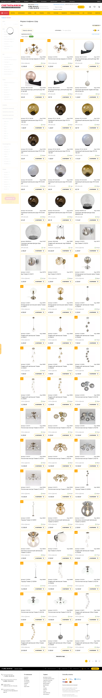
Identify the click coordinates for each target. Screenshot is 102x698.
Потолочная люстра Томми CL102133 (59, 428)
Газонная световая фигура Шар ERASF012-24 (85, 213)
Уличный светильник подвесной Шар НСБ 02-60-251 (86, 90)
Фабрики (26, 678)
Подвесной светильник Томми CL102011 (30, 336)
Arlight (6, 156)
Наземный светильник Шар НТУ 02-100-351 (86, 152)
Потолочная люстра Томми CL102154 (86, 581)
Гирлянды (7, 62)
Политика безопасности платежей (69, 685)
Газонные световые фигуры (10, 59)
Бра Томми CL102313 (54, 274)
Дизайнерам (54, 1)
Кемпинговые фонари (9, 71)
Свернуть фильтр (27, 30)
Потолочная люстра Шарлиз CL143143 (60, 59)
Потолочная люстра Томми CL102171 (32, 489)
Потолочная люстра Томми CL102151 (32, 458)
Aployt (6, 154)
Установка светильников (48, 678)
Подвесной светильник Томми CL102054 (57, 582)
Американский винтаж (9, 82)
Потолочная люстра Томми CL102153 (59, 458)
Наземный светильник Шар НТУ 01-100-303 (32, 121)
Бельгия (6, 174)
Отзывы (35, 1)
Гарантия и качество (47, 680)
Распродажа (26, 681)
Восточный (7, 94)
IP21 (6, 124)
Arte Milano (7, 163)
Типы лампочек (46, 692)
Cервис (45, 674)
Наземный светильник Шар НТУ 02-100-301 (59, 152)
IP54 (6, 136)
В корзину (39, 66)
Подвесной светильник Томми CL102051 (30, 398)
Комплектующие (8, 34)
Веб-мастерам (46, 683)
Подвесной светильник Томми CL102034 (84, 551)
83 (96, 661)
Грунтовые (7, 66)
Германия (7, 179)
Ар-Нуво (6, 87)
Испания (7, 184)
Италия (7, 186)
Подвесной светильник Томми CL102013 (57, 336)
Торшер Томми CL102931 (28, 520)
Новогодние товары (9, 41)
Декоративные (8, 69)
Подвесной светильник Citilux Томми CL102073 (32, 643)
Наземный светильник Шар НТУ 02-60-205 (33, 213)
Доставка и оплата (6, 1)
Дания (6, 181)
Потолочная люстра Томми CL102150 (86, 428)
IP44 (6, 133)
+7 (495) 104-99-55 (38, 8)
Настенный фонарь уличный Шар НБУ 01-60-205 (33, 90)
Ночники (6, 43)
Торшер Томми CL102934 (28, 581)
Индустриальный (8, 99)
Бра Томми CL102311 (27, 274)
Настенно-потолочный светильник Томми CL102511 (31, 551)
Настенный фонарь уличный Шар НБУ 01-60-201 (87, 59)
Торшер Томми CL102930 (83, 489)
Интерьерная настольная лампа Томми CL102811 (33, 305)
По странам (26, 680)
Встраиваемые (8, 57)
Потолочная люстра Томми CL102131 (32, 428)
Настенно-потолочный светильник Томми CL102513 (59, 520)
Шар (31, 36)
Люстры (7, 36)
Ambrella (7, 151)
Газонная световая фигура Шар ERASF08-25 (31, 244)
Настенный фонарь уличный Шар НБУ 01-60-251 (60, 90)
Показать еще (60, 656)
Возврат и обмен (47, 681)
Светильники (8, 46)
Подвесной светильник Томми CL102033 (57, 367)
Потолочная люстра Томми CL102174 (59, 612)
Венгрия (6, 177)
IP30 (5, 128)
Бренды (63, 1)
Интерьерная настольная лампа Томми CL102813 (60, 305)
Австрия (7, 172)
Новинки (26, 683)
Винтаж (6, 92)
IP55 (6, 138)
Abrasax (6, 146)
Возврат (26, 1)
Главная (3, 17)
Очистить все (95, 34)
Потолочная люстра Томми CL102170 (86, 458)
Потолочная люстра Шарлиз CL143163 (33, 59)
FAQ (44, 686)
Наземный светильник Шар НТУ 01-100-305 (59, 121)
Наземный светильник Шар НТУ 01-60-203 (87, 121)
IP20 (6, 121)
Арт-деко (7, 89)
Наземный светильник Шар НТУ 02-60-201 (33, 182)
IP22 (5, 126)
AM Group (7, 149)
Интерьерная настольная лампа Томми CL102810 (87, 275)
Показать (10, 198)
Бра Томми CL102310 (81, 243)
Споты (6, 48)
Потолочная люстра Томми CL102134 (32, 612)
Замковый (7, 97)
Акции (25, 685)
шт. (84, 669)
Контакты (72, 1)
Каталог (4, 13)
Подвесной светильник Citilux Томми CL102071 (86, 613)
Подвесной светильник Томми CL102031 (30, 367)
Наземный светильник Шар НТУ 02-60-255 (60, 213)
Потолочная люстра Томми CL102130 (86, 397)
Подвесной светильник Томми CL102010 (84, 305)
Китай (6, 189)
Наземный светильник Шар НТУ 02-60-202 (60, 182)
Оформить (95, 668)
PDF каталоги (46, 694)
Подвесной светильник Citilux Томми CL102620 (59, 643)
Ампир (6, 85)
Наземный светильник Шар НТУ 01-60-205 (33, 152)
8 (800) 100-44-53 (38, 6)
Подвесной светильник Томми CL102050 (84, 367)
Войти (99, 1)
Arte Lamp (7, 161)
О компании (28, 674)
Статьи (44, 691)
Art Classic (7, 158)
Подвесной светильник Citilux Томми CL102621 (86, 643)
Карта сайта (26, 686)
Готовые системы (8, 64)
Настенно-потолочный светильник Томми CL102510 (86, 520)
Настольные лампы (9, 39)
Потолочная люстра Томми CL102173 (59, 489)
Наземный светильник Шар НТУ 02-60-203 (87, 182)
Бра (6, 31)
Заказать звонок (18, 668)
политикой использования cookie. (70, 691)
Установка (43, 1)
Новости (45, 689)
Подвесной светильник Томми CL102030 (84, 336)
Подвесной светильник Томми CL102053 (57, 398)
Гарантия (17, 1)
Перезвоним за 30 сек (58, 4)
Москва (36, 4)
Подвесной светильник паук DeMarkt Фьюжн (59, 244)
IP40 (5, 131)
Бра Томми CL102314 (54, 551)
